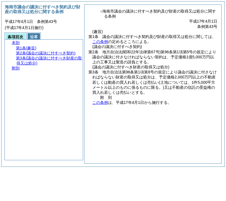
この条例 (100, 41)
